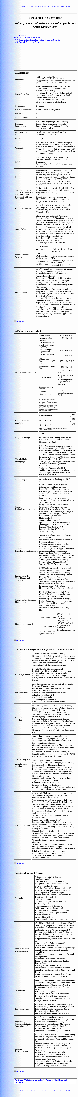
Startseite (22, 6)
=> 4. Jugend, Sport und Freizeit (27, 42)
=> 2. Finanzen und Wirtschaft (27, 38)
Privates (54, 6)
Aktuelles (28, 6)
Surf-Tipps (34, 6)
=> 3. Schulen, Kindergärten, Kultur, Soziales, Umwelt (37, 40)
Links (57, 6)
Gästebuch (62, 6)
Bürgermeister (41, 6)
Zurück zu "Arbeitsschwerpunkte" (29, 1080)
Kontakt (68, 6)
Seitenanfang (19, 321)
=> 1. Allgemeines (21, 35)
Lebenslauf (48, 6)
